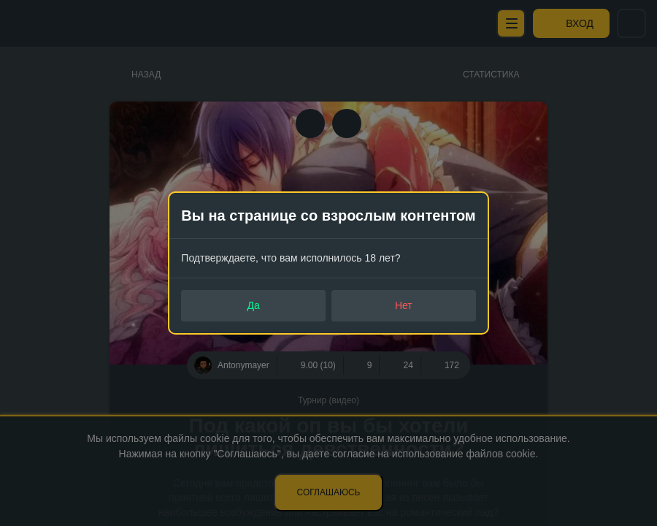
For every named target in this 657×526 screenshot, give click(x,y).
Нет (403, 305)
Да (253, 305)
